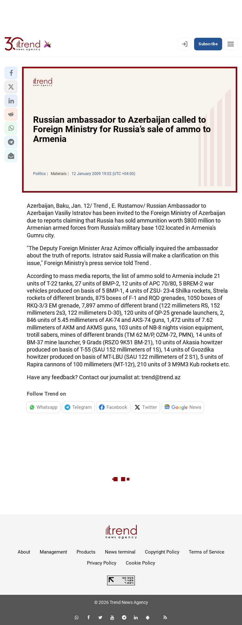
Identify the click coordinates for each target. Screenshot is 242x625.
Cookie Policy (140, 563)
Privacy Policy (101, 563)
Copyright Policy (162, 552)
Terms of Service (206, 552)
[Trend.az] (28, 44)
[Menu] (230, 44)
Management (53, 552)
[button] (11, 73)
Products (86, 552)
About (24, 552)
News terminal (120, 552)
